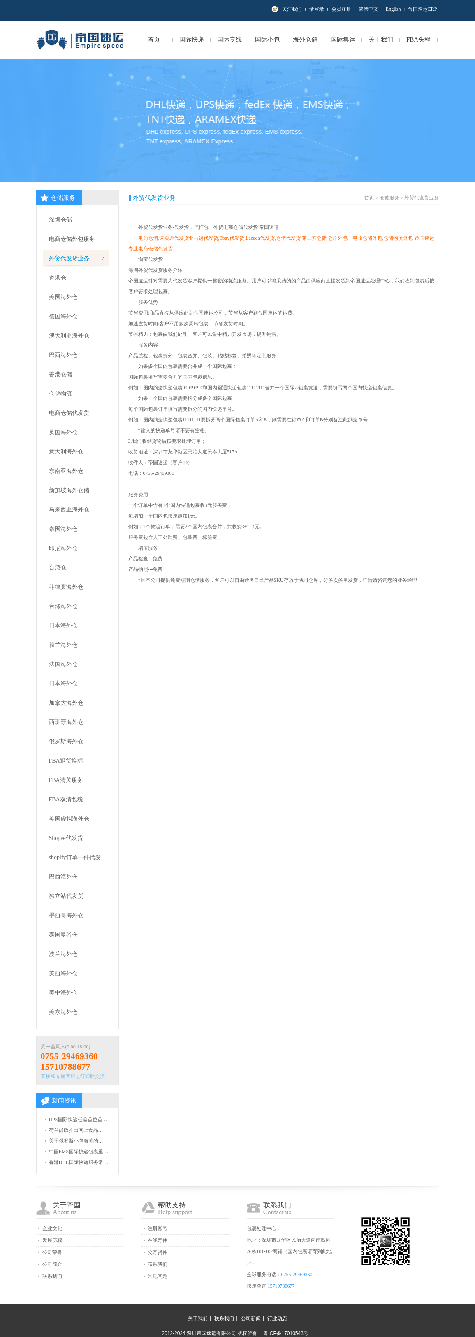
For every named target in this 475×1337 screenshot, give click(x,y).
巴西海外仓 (63, 355)
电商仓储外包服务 (72, 239)
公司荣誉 (52, 1252)
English (393, 9)
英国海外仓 (63, 432)
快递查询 (256, 1286)
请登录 (316, 9)
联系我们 (52, 1276)
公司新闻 (251, 1318)
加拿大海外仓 (66, 703)
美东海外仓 (63, 1012)
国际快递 (191, 39)
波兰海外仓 (63, 954)
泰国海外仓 (63, 529)
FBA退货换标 (66, 761)
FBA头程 (418, 39)
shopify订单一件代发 (75, 857)
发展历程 (52, 1240)
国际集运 (343, 39)
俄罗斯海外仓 (66, 741)
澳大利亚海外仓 (69, 336)
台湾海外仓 (63, 606)
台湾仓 (57, 567)
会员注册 (341, 9)
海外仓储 (305, 39)
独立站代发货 (66, 896)
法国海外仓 (63, 664)
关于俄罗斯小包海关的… (76, 1141)
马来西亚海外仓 (69, 510)
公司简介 (52, 1264)
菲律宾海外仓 (66, 587)
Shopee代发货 (66, 838)
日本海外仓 (63, 625)
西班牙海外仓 (66, 722)
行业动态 (277, 1318)
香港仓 (57, 278)
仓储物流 (60, 394)
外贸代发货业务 (69, 258)
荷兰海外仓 (63, 645)
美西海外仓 (63, 973)
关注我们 (292, 9)
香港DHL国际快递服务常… (79, 1162)
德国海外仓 (63, 316)
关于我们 (380, 39)
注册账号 (157, 1228)
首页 (154, 39)
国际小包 (267, 39)
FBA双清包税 (66, 799)
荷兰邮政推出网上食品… (76, 1130)
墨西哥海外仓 (66, 915)
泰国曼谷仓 (63, 935)
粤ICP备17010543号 (285, 1333)
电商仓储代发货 (69, 413)
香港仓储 (60, 374)
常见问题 (157, 1276)
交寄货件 (157, 1252)
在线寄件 (157, 1240)
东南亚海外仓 (66, 471)
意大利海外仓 (66, 452)
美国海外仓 (63, 297)
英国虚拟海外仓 (69, 819)
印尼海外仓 (63, 548)
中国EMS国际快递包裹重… (79, 1151)
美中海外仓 (63, 993)
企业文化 (52, 1228)
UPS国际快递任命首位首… (78, 1119)
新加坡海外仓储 (69, 490)
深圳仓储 (60, 220)
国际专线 (229, 39)
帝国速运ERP (422, 9)
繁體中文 (368, 9)
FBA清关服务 (66, 780)
